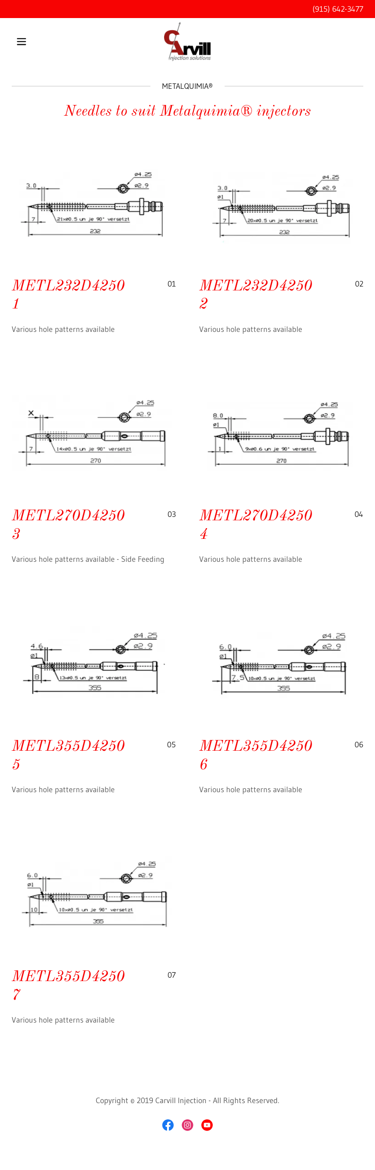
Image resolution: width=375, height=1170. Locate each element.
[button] (38, 41)
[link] (187, 41)
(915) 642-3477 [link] (337, 9)
